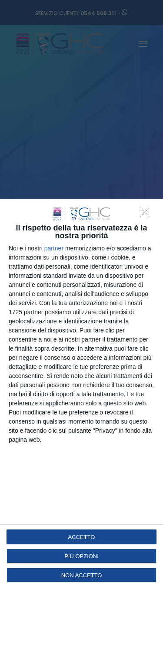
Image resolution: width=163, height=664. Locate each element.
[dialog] (81, 431)
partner (53, 248)
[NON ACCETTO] (147, 215)
